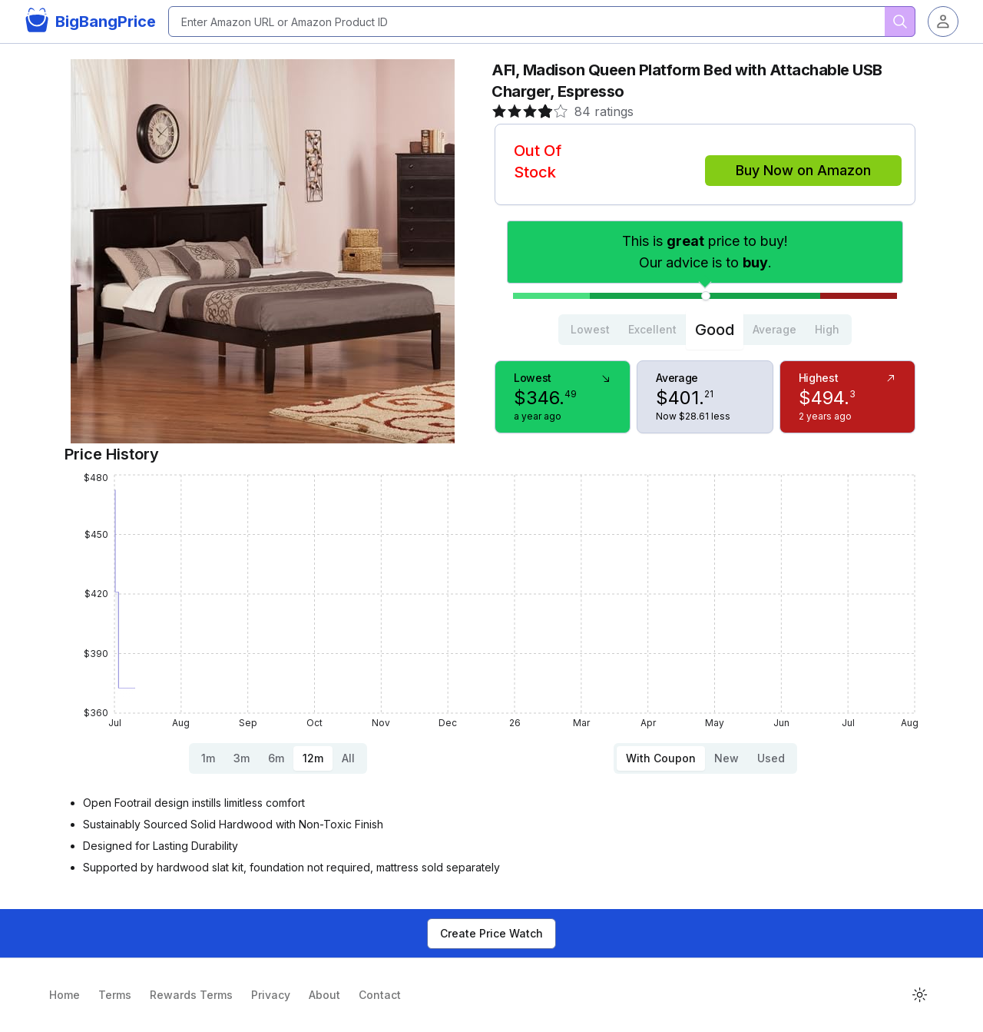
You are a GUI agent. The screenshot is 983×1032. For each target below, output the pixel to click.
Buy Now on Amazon (803, 170)
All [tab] (348, 758)
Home (64, 994)
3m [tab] (241, 758)
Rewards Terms (191, 994)
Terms (114, 994)
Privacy (270, 994)
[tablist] (705, 329)
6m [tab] (276, 758)
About (324, 994)
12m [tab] (313, 758)
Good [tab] (714, 329)
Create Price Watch (491, 933)
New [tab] (726, 758)
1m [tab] (208, 758)
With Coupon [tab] (661, 758)
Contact (380, 994)
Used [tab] (771, 758)
